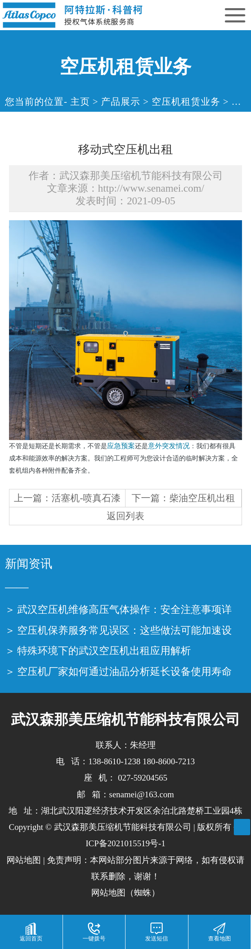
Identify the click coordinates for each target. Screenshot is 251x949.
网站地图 (24, 860)
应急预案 (121, 446)
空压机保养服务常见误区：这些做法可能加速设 (124, 630)
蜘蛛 (142, 892)
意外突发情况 (169, 446)
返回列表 (125, 516)
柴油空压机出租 (202, 498)
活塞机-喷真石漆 (86, 498)
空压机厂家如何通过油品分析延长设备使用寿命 (124, 671)
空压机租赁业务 (186, 101)
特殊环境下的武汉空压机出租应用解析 (104, 650)
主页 (80, 101)
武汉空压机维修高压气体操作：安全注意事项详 (124, 609)
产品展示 (120, 101)
